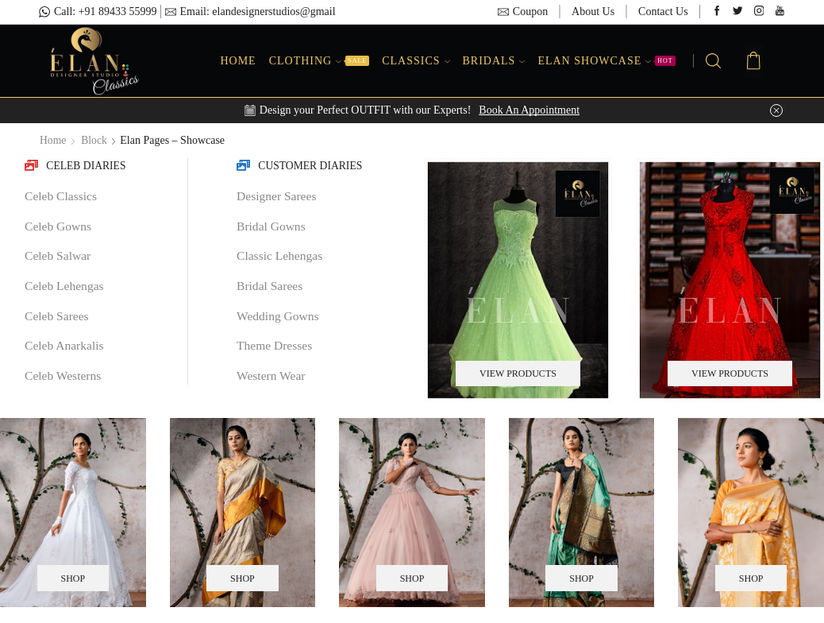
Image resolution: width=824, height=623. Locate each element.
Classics (415, 61)
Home (238, 61)
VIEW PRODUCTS (517, 373)
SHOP (72, 577)
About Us (593, 11)
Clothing (319, 61)
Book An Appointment (529, 110)
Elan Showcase (606, 61)
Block (95, 140)
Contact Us (663, 11)
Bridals (494, 61)
